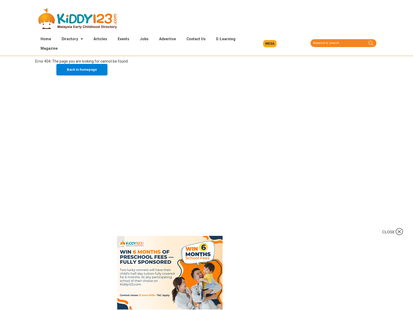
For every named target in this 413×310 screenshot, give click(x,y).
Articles (100, 39)
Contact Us (196, 39)
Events (123, 39)
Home (46, 39)
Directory (72, 38)
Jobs (144, 39)
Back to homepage (82, 70)
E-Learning (225, 39)
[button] (270, 43)
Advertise (167, 39)
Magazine (49, 48)
